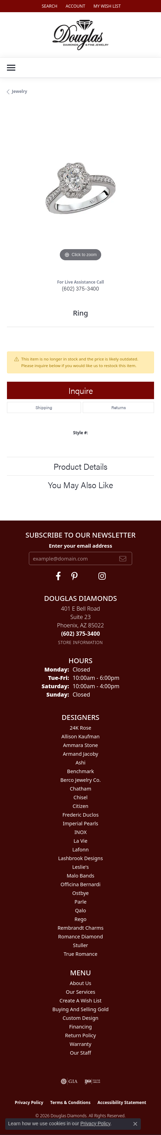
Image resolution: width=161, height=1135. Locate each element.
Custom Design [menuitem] (80, 1018)
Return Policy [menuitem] (80, 1035)
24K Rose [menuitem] (80, 727)
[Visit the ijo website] (92, 1081)
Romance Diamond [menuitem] (80, 936)
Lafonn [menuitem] (80, 849)
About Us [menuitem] (80, 983)
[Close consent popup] (135, 1124)
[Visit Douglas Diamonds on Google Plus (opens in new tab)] (102, 576)
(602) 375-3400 (80, 288)
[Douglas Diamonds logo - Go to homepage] (80, 35)
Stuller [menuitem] (80, 945)
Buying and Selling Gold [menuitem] (81, 1009)
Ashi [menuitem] (80, 762)
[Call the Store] (80, 633)
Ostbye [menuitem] (80, 893)
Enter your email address (80, 545)
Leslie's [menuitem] (80, 867)
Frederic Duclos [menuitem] (80, 814)
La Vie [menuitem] (81, 841)
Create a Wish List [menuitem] (80, 1000)
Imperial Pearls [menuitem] (80, 823)
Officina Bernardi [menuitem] (80, 884)
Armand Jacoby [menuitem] (80, 754)
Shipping (43, 407)
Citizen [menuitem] (81, 806)
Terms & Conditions (70, 1102)
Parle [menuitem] (80, 901)
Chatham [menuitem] (80, 788)
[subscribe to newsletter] (123, 558)
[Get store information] (80, 642)
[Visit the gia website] (69, 1081)
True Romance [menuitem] (80, 954)
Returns (118, 407)
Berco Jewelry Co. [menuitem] (80, 780)
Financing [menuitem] (80, 1026)
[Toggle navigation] (11, 68)
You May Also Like (80, 485)
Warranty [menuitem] (80, 1044)
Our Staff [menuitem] (80, 1052)
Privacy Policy (29, 1102)
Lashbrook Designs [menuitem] (80, 858)
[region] (80, 189)
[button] (48, 6)
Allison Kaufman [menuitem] (81, 736)
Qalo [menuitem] (80, 910)
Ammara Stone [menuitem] (80, 745)
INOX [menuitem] (80, 832)
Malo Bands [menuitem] (80, 875)
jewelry (19, 91)
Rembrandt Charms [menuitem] (80, 927)
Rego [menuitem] (80, 919)
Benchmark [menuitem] (80, 771)
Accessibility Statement (121, 1102)
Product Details (80, 466)
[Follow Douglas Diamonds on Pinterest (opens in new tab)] (74, 576)
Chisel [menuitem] (80, 797)
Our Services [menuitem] (80, 992)
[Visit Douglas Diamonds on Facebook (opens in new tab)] (58, 576)
